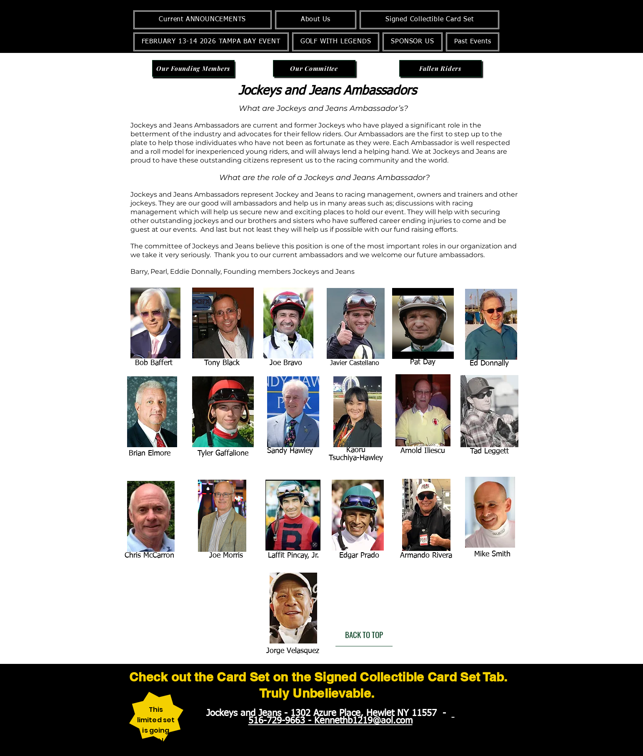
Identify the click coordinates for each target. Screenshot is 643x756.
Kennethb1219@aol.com (363, 721)
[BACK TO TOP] (364, 634)
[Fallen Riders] (440, 68)
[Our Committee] (314, 68)
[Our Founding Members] (193, 68)
